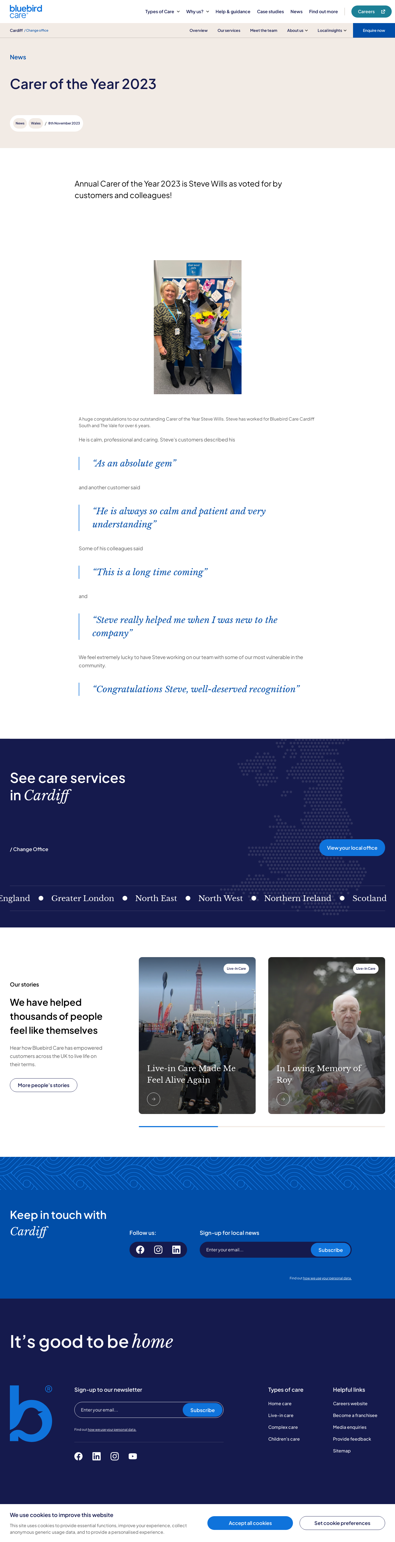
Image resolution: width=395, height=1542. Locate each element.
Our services (229, 30)
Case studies (270, 11)
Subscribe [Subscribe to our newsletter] (202, 1410)
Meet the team (263, 30)
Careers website (350, 1403)
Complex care (283, 1427)
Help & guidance (233, 11)
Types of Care (162, 11)
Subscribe (330, 1250)
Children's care (284, 1439)
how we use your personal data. (327, 1278)
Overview (199, 30)
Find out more (323, 11)
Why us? (197, 11)
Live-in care (281, 1415)
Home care (280, 1403)
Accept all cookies (250, 1523)
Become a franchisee (355, 1415)
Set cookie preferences (342, 1523)
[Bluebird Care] (26, 16)
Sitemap (342, 1451)
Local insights (332, 30)
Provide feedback (352, 1439)
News (296, 11)
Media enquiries (349, 1427)
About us (297, 30)
